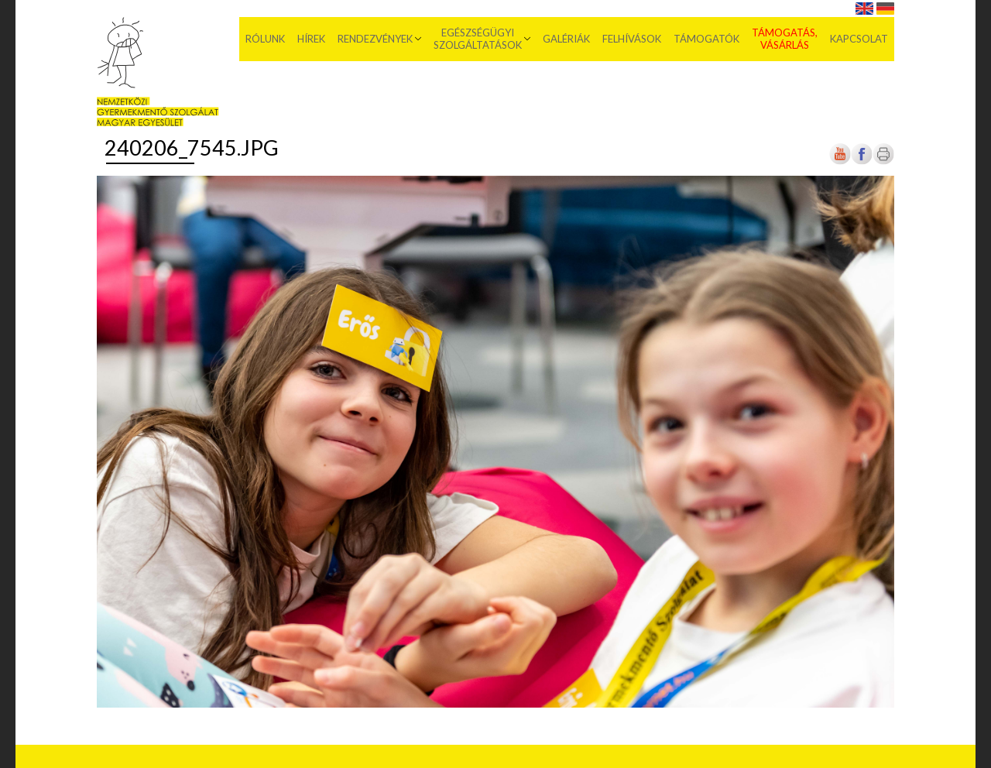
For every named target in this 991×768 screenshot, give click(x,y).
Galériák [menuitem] (566, 39)
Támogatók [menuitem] (706, 39)
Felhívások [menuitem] (631, 39)
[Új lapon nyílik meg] (862, 161)
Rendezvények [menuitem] (375, 39)
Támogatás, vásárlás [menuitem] (785, 38)
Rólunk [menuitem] (265, 39)
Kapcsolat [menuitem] (859, 39)
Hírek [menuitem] (311, 39)
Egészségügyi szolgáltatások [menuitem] (478, 38)
